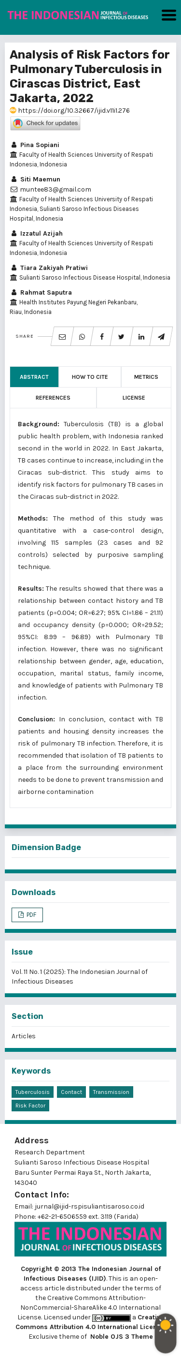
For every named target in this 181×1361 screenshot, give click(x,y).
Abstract (34, 377)
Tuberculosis (32, 1092)
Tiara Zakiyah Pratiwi (49, 268)
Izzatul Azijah (36, 233)
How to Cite (90, 377)
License (134, 397)
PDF (30, 914)
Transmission (111, 1092)
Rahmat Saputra (41, 292)
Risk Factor (30, 1105)
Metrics (146, 377)
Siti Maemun (35, 179)
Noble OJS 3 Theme (120, 1336)
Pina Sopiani (34, 145)
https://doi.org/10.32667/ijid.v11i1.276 (70, 110)
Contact (71, 1092)
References (53, 397)
